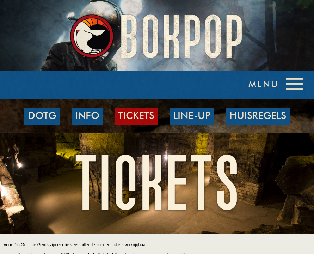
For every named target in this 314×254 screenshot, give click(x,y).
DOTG (42, 116)
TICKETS (136, 116)
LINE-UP (191, 116)
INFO (87, 116)
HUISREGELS (257, 116)
